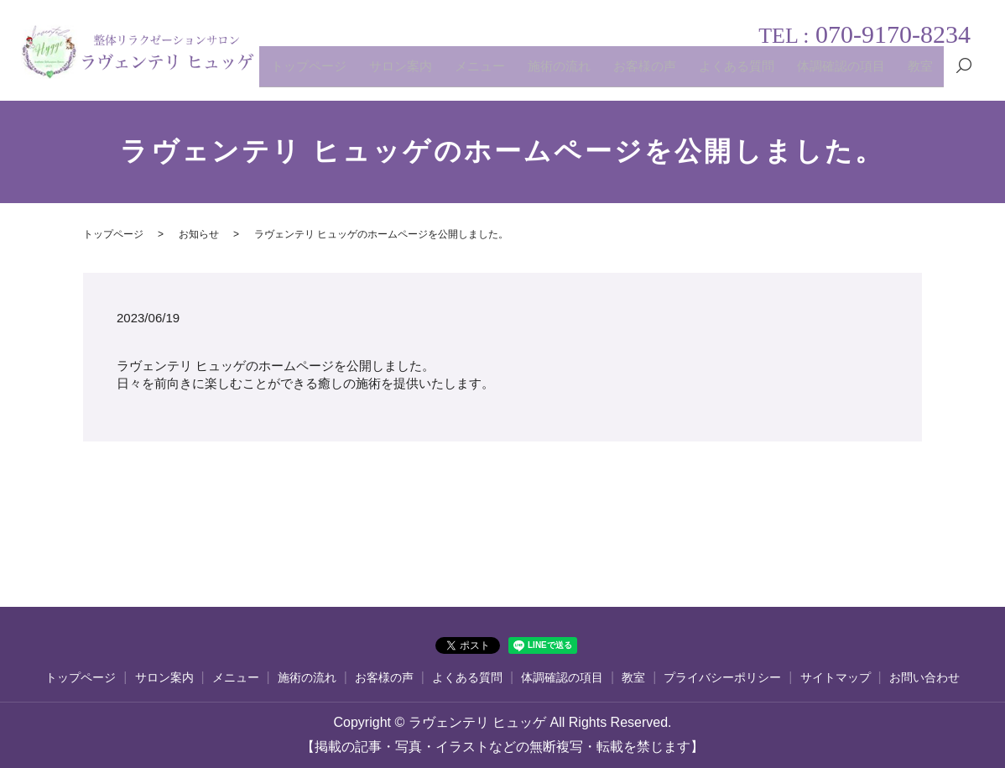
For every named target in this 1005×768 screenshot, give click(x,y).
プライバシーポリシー (722, 677)
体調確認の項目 (857, 73)
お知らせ (199, 234)
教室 (924, 73)
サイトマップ (835, 677)
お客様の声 (687, 73)
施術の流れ (613, 73)
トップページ (399, 73)
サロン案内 (478, 73)
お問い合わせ (924, 677)
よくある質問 (766, 73)
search (964, 73)
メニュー (546, 73)
